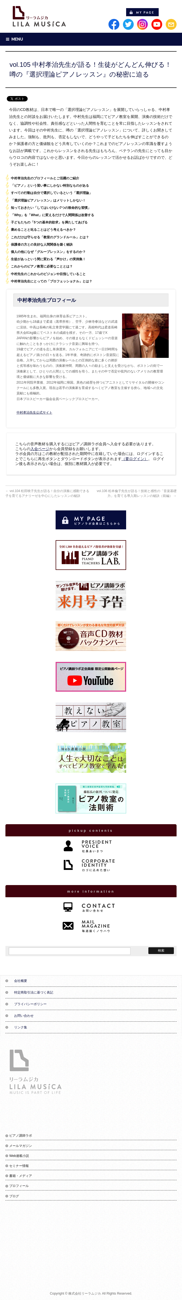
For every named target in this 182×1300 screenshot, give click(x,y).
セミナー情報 (19, 1166)
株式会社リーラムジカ (84, 1293)
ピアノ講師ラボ (20, 1135)
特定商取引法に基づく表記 (33, 992)
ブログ (14, 1196)
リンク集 (20, 1027)
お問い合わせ (24, 1016)
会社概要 (20, 981)
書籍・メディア (20, 1176)
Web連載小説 (19, 1156)
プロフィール (19, 1186)
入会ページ (39, 449)
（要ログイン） (135, 459)
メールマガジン (20, 1146)
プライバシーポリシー (30, 1004)
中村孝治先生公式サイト (34, 412)
